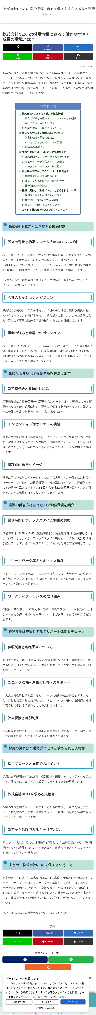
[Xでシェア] (17, 47)
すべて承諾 (73, 1002)
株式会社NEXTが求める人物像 (41, 203)
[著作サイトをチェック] (25, 964)
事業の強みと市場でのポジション (43, 128)
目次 (43, 106)
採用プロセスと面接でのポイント (43, 198)
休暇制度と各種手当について (41, 178)
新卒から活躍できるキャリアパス (43, 208)
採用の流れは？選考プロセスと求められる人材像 (49, 193)
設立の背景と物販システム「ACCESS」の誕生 (51, 118)
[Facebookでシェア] (48, 47)
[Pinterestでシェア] (48, 56)
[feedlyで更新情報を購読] (71, 964)
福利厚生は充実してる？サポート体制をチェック (49, 173)
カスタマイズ (19, 1002)
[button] (78, 56)
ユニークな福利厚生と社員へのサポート (47, 183)
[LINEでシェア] (17, 56)
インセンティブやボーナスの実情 (43, 143)
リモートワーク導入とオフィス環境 (44, 163)
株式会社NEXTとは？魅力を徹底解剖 (42, 113)
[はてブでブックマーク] (78, 47)
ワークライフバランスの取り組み (43, 168)
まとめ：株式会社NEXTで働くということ (45, 213)
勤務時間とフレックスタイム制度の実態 (47, 158)
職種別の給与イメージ (37, 148)
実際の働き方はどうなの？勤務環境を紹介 (45, 153)
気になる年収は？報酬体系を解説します (44, 133)
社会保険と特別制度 (36, 188)
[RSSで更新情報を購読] (47, 971)
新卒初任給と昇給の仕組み (39, 138)
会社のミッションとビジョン (41, 123)
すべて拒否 (47, 1002)
